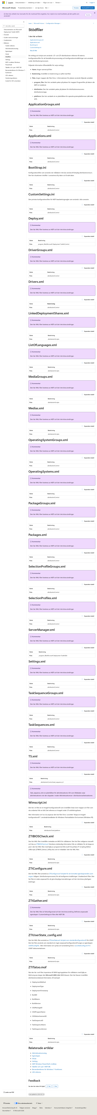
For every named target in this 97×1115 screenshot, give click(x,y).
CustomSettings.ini (35, 47)
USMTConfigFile (33, 946)
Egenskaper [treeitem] (8, 51)
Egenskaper (36, 1056)
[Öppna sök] (87, 2)
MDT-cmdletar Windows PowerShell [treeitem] (12, 63)
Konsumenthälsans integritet (62, 1108)
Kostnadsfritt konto (88, 8)
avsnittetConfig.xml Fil (82, 946)
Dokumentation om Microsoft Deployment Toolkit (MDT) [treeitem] (13, 31)
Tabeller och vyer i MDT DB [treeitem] (13, 67)
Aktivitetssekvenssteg (39, 1053)
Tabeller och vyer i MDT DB (41, 1067)
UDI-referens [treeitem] (9, 75)
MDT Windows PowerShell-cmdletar (44, 1064)
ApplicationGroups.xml (36, 40)
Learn (30, 23)
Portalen (76, 8)
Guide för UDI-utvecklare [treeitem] (12, 81)
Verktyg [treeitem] (7, 59)
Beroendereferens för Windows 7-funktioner (47, 1069)
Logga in (92, 2)
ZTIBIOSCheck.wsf (42, 844)
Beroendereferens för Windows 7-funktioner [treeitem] (15, 71)
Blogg (34, 1108)
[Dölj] (24, 22)
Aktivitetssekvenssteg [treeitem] (11, 48)
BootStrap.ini (34, 45)
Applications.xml (35, 42)
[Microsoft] (3, 2)
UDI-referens (36, 1072)
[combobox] (13, 26)
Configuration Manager (53, 23)
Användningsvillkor (80, 1108)
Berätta (88, 15)
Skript (34, 1058)
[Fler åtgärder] (93, 23)
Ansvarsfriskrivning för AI (9, 1108)
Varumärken (6, 1111)
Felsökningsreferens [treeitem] (11, 78)
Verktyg (34, 1061)
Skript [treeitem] (7, 54)
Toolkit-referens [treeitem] (10, 46)
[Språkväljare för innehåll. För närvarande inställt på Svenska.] (6, 1103)
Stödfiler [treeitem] (8, 57)
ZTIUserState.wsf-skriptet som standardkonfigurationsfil (68, 940)
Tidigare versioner (25, 1108)
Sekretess (48, 1108)
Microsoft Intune (39, 23)
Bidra (41, 1108)
